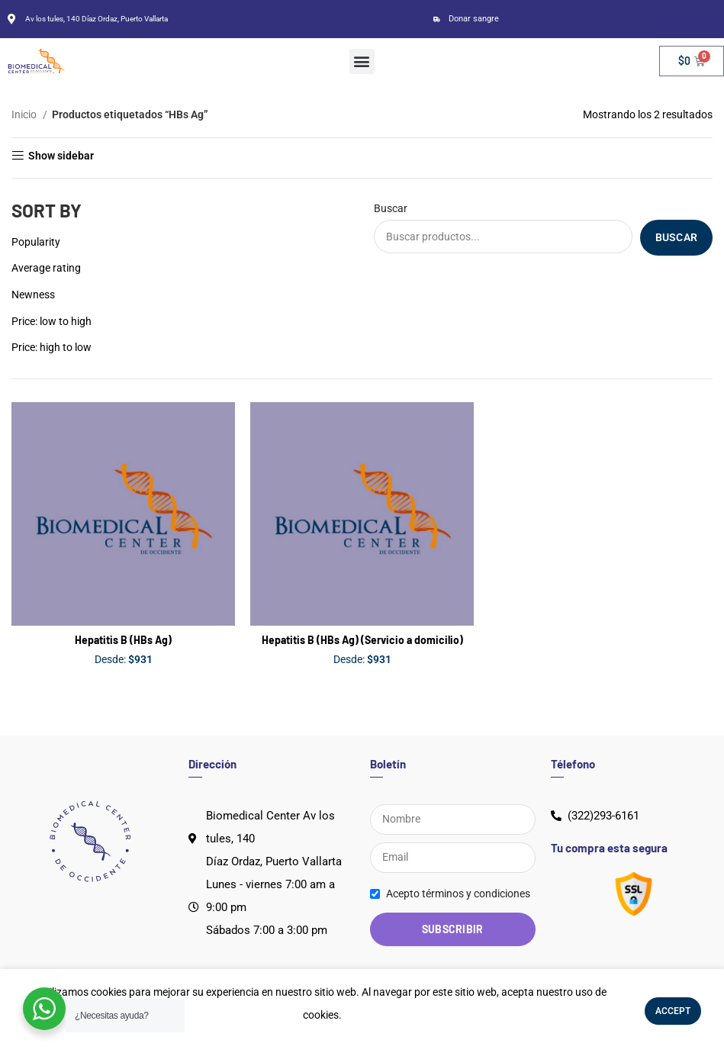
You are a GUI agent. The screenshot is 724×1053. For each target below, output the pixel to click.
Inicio (25, 114)
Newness (33, 294)
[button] (362, 61)
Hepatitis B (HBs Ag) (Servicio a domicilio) (362, 639)
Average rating (46, 268)
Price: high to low (51, 347)
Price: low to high (51, 321)
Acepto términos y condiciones (458, 893)
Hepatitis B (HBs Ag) (123, 639)
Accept (672, 1011)
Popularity (35, 242)
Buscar (390, 208)
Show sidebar (61, 156)
